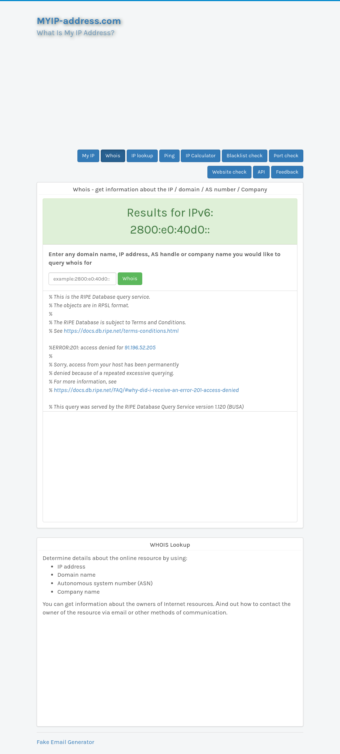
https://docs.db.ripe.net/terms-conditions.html (121, 330)
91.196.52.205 (140, 347)
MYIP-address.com (79, 21)
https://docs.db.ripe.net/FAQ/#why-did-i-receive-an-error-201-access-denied (146, 389)
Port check (286, 156)
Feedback (287, 172)
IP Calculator (201, 156)
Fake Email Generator (65, 741)
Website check (229, 172)
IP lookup (142, 156)
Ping (169, 156)
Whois (113, 156)
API (261, 172)
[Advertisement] (170, 90)
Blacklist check (245, 156)
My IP (88, 156)
